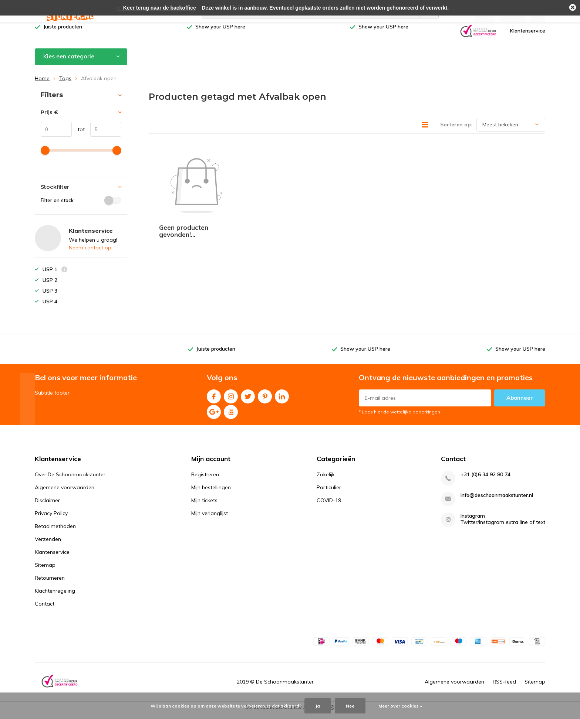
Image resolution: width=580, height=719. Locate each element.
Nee (350, 706)
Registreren (205, 480)
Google (214, 415)
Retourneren (50, 583)
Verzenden (48, 544)
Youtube (231, 415)
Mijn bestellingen (211, 493)
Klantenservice (527, 36)
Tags (65, 84)
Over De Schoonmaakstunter (70, 480)
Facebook (214, 400)
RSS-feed (504, 687)
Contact (44, 609)
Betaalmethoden (55, 531)
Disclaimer (47, 505)
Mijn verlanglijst (209, 518)
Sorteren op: (456, 129)
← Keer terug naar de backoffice (156, 8)
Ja (318, 706)
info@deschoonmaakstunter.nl (497, 501)
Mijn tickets (204, 505)
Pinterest (265, 400)
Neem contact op (90, 253)
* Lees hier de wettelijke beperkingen (399, 417)
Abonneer (519, 403)
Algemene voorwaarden (64, 493)
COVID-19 (329, 505)
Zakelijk (326, 480)
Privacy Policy (51, 518)
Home (42, 84)
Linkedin (282, 400)
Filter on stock (81, 205)
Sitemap (45, 570)
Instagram (231, 400)
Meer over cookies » (400, 706)
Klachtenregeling (55, 596)
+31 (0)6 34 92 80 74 (485, 480)
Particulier (329, 493)
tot (78, 135)
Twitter (248, 400)
